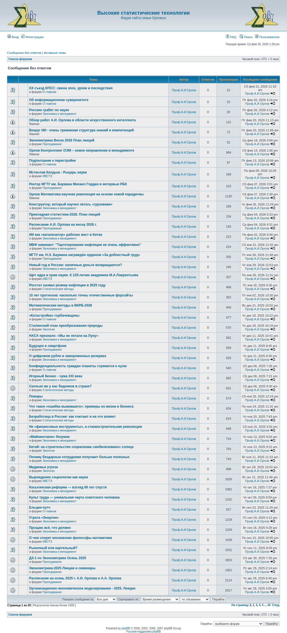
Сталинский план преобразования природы (66, 326)
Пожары (36, 396)
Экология (49, 329)
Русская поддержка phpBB (143, 631)
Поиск (246, 37)
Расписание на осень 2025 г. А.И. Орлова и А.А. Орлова (75, 578)
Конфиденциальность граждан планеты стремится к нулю (78, 366)
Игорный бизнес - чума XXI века (55, 376)
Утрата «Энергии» (44, 518)
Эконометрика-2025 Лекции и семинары (62, 568)
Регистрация (32, 37)
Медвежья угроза (43, 467)
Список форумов (20, 59)
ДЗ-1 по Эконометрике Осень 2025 (57, 558)
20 (268, 605)
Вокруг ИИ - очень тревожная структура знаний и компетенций (81, 130)
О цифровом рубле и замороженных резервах (68, 356)
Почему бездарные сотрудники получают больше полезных (79, 457)
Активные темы (55, 52)
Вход (13, 37)
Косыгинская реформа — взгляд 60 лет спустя (68, 487)
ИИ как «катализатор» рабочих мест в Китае (65, 235)
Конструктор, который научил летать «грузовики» (71, 204)
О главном (49, 91)
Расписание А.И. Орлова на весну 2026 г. (63, 225)
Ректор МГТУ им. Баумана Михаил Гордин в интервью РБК (78, 184)
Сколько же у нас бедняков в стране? (60, 386)
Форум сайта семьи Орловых (143, 18)
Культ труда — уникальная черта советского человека (74, 497)
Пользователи (267, 37)
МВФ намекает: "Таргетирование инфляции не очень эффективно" (85, 245)
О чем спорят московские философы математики (70, 538)
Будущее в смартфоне (48, 346)
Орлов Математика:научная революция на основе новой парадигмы (86, 194)
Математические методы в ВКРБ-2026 (60, 305)
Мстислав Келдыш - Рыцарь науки (58, 172)
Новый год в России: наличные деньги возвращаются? (75, 265)
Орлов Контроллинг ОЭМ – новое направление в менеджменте (81, 150)
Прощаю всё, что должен (50, 528)
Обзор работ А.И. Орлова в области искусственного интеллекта (82, 120)
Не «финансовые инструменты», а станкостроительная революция (85, 427)
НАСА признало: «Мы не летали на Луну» (63, 336)
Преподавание (52, 144)
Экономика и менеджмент (59, 113)
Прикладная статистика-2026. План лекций (64, 214)
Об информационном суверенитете (59, 100)
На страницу (240, 605)
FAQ (231, 37)
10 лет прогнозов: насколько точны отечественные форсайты (81, 295)
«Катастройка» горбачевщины (54, 315)
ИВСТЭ (47, 176)
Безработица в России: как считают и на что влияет (72, 417)
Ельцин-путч (39, 507)
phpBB (126, 628)
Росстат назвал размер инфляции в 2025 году (67, 285)
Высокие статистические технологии (143, 13)
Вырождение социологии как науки (58, 477)
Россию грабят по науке (49, 110)
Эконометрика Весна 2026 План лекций (61, 140)
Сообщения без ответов (24, 52)
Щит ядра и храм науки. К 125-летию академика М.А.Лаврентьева (83, 275)
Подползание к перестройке (52, 161)
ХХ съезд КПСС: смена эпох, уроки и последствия (71, 88)
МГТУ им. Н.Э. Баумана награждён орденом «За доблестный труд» (84, 255)
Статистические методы (58, 289)
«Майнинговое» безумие (49, 437)
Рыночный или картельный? (53, 548)
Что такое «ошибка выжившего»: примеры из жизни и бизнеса (81, 406)
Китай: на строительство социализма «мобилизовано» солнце (81, 447)
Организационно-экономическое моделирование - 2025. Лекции (82, 588)
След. (276, 605)
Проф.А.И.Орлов (184, 90)
